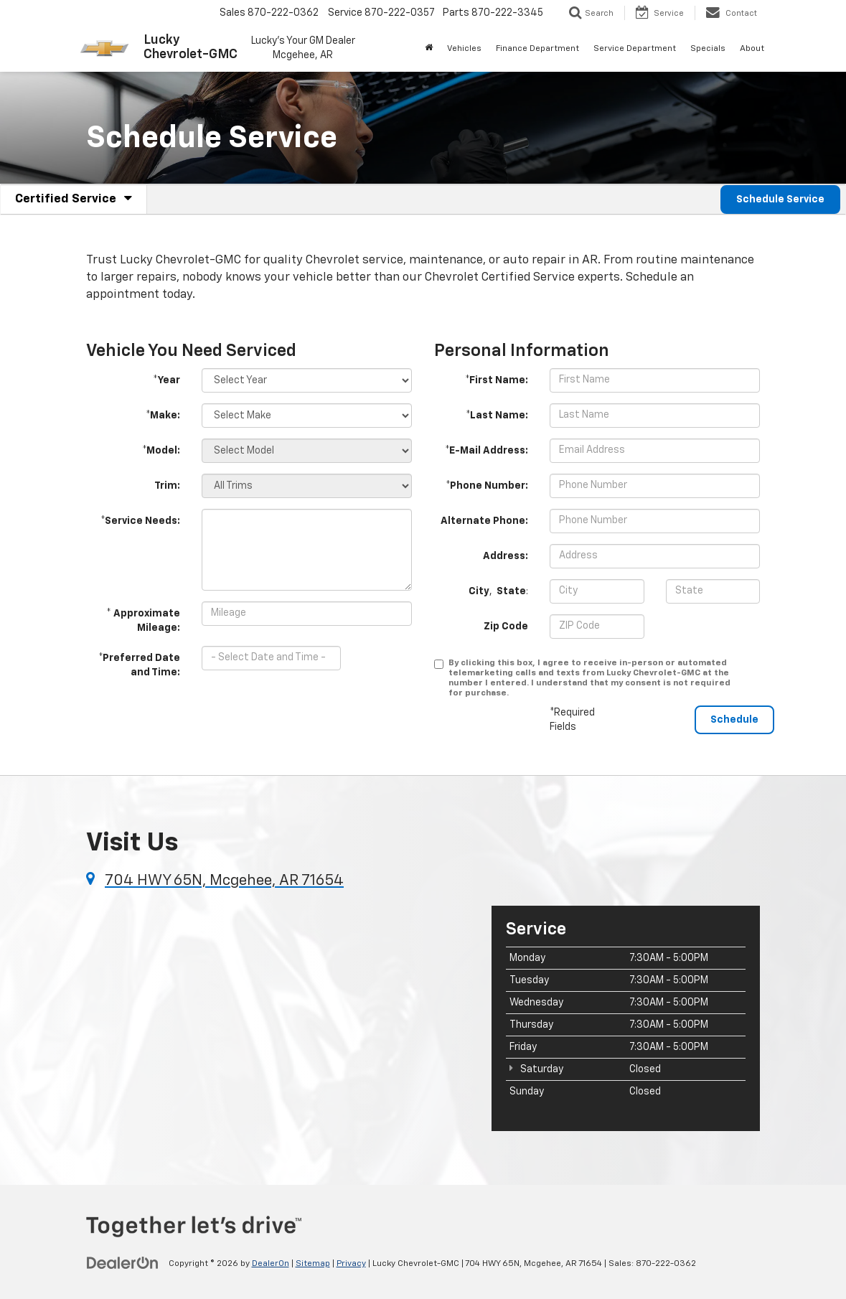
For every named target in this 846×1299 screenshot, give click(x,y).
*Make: (163, 416)
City (479, 591)
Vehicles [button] (464, 48)
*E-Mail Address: (486, 451)
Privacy (351, 1264)
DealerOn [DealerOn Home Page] (270, 1264)
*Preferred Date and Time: (139, 665)
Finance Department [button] (537, 48)
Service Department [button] (634, 48)
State (511, 591)
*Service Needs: (140, 521)
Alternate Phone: (484, 521)
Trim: (167, 486)
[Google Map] (278, 1017)
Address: (505, 556)
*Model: (161, 451)
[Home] (429, 49)
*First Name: (496, 380)
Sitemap (313, 1264)
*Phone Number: (487, 486)
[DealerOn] (122, 1263)
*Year (166, 380)
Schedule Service (780, 199)
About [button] (752, 48)
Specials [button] (707, 48)
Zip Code (506, 627)
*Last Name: (497, 416)
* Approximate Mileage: (143, 621)
